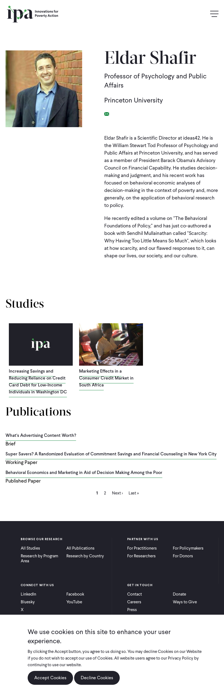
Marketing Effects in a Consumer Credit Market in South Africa (106, 378)
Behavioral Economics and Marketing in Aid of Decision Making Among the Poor (84, 472)
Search (202, 14)
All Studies (30, 548)
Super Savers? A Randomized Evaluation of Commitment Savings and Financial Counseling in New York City (111, 454)
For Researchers (141, 555)
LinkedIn (28, 594)
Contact (134, 594)
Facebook (75, 594)
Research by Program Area (39, 558)
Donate (179, 594)
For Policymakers (188, 548)
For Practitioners (142, 548)
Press (132, 609)
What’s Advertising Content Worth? (41, 435)
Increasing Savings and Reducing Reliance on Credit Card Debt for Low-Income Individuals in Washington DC (38, 381)
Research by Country (85, 555)
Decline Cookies (97, 678)
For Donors (183, 555)
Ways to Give (185, 601)
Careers (134, 601)
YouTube (74, 601)
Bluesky (28, 601)
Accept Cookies (50, 678)
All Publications (80, 548)
